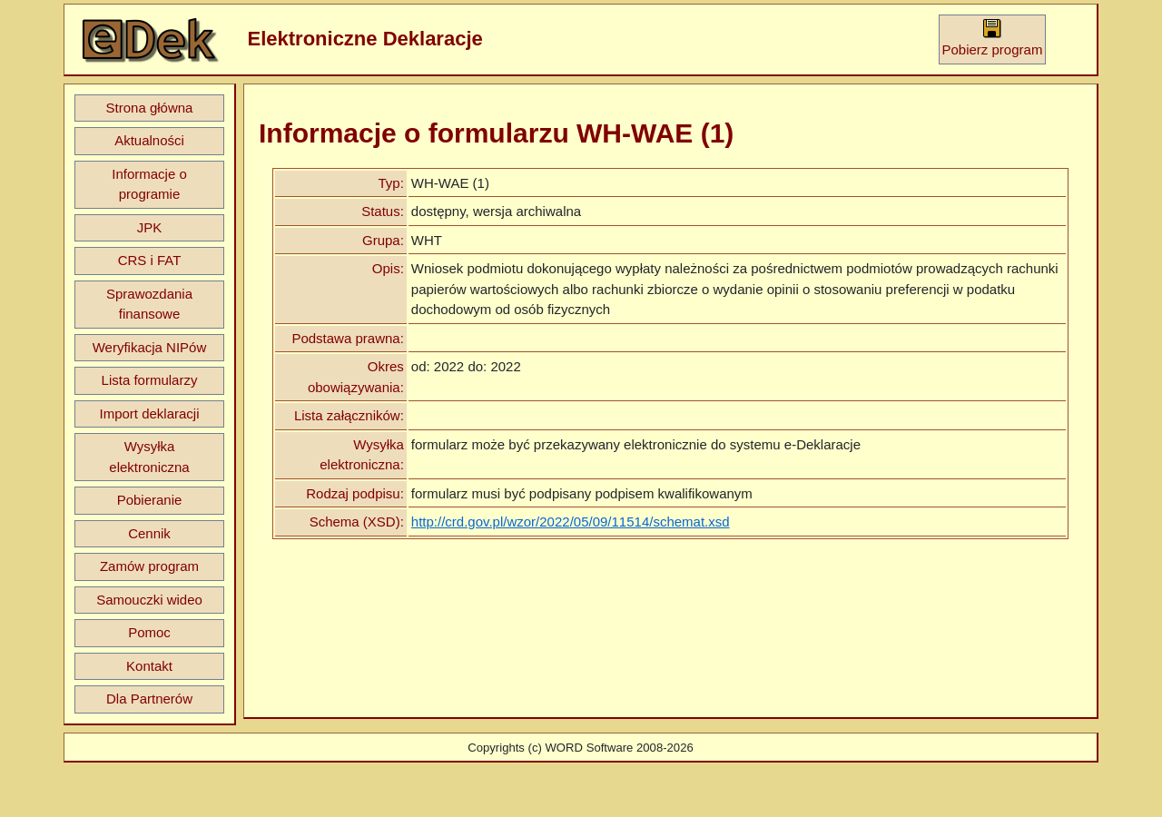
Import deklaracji (149, 413)
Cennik (149, 533)
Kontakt (149, 666)
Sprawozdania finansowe (149, 304)
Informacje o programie (149, 184)
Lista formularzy (150, 380)
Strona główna (149, 107)
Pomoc (149, 632)
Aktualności (149, 140)
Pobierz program (992, 37)
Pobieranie (149, 499)
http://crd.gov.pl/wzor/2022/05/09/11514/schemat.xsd (570, 521)
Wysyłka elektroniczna (149, 456)
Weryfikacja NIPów (150, 347)
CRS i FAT (150, 260)
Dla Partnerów (149, 698)
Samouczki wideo (149, 599)
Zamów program (149, 566)
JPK (149, 227)
